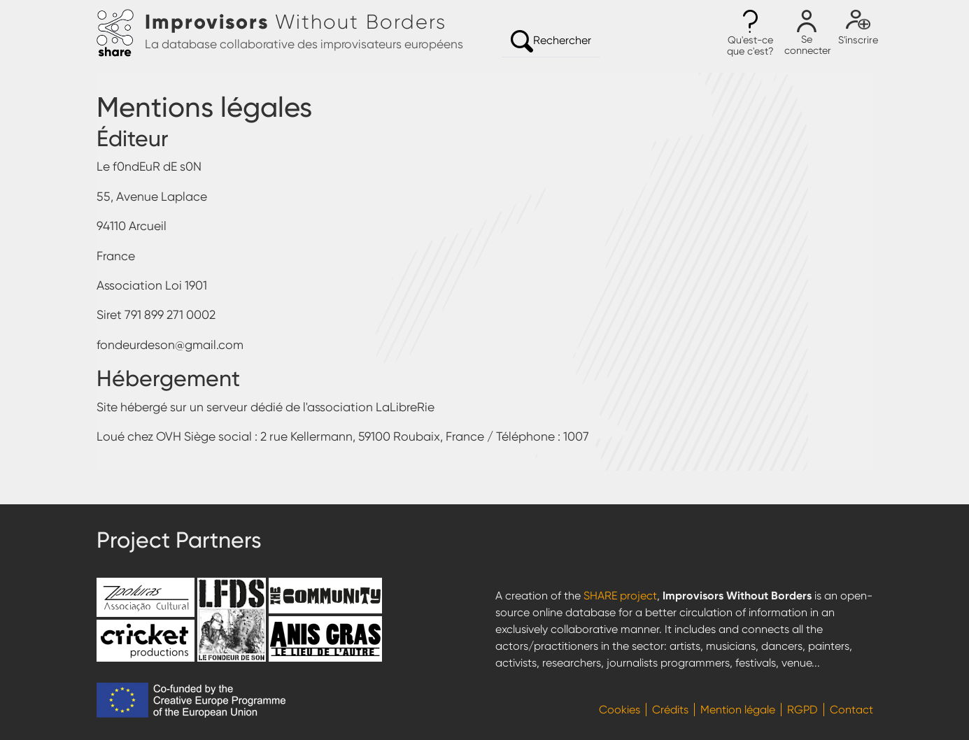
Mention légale (737, 709)
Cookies (619, 709)
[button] (751, 33)
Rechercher (551, 41)
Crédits (670, 709)
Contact (851, 709)
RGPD (802, 709)
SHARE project (620, 595)
